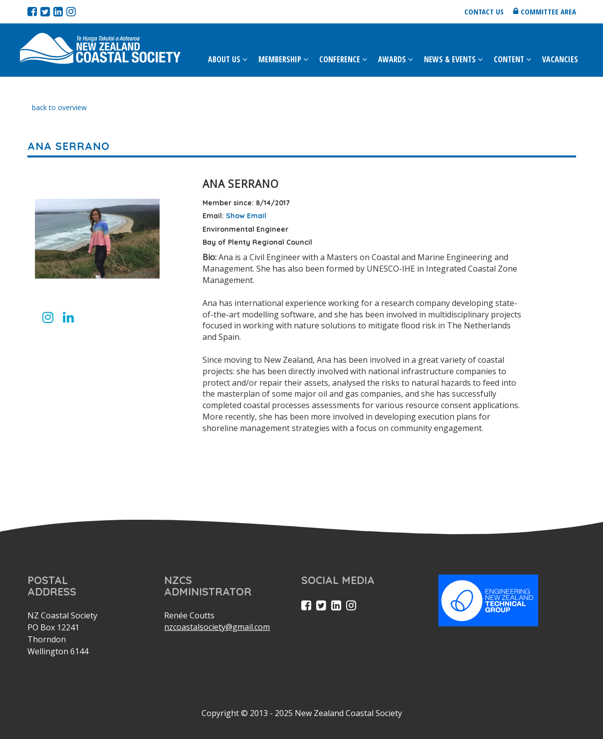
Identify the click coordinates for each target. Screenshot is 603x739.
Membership (279, 59)
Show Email (246, 215)
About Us (224, 59)
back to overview (59, 107)
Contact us (484, 11)
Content (509, 59)
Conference (339, 59)
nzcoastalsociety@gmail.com (217, 626)
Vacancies (560, 59)
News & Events (450, 59)
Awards (392, 59)
